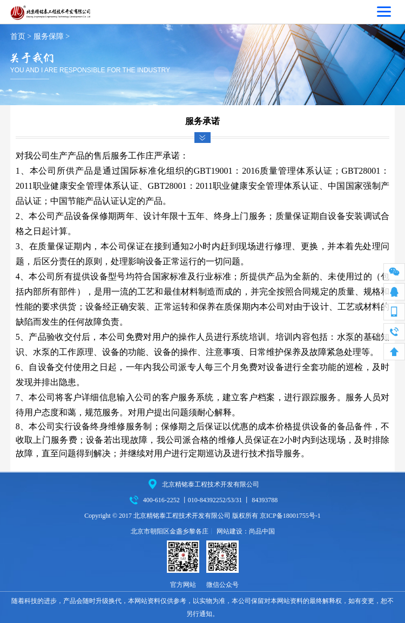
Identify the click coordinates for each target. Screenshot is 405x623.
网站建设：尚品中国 (246, 531)
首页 (17, 36)
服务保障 (48, 36)
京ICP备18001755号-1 (290, 515)
